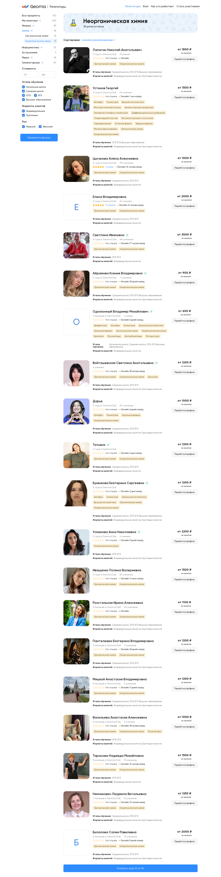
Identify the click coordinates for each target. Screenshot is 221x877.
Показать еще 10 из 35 (130, 868)
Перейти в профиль (184, 59)
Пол (24, 121)
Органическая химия (36, 35)
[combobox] (98, 40)
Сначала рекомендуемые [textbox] (97, 39)
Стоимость (29, 68)
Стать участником (188, 6)
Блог (146, 6)
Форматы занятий (33, 106)
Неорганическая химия (38, 41)
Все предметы (31, 15)
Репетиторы (133, 6)
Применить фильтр (38, 137)
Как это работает (162, 6)
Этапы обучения (32, 81)
